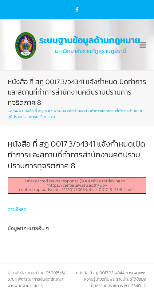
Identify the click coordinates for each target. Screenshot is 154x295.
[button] (143, 45)
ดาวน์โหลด (17, 209)
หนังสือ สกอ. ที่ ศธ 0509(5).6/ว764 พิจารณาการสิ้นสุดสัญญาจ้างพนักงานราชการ (36, 279)
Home (13, 111)
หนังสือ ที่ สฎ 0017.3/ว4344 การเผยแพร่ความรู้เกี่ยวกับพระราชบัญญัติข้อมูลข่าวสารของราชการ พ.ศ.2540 (111, 279)
